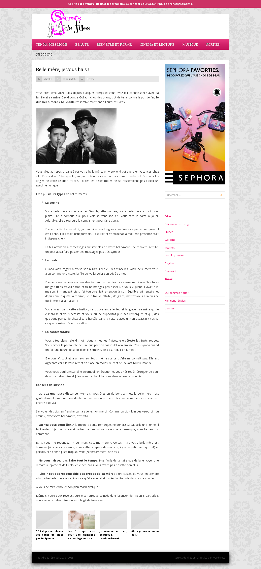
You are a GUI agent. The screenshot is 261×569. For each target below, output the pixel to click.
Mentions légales (175, 300)
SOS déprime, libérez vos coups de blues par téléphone (49, 535)
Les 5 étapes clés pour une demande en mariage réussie (81, 535)
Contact (169, 308)
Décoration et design (177, 224)
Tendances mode (51, 44)
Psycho (91, 78)
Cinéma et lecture (157, 44)
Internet (169, 247)
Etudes (169, 232)
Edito (168, 216)
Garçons (170, 240)
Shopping (44, 55)
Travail (169, 279)
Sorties (213, 44)
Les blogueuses (174, 255)
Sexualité (170, 271)
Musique (190, 44)
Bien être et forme (114, 44)
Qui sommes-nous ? (177, 293)
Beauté (82, 44)
